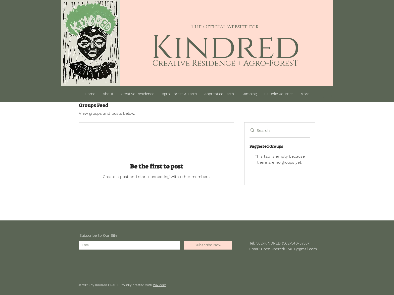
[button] (327, 93)
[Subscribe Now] (208, 245)
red (267, 48)
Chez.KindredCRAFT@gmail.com (289, 249)
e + (236, 63)
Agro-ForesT (269, 63)
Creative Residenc (191, 63)
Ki (167, 48)
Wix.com (159, 285)
